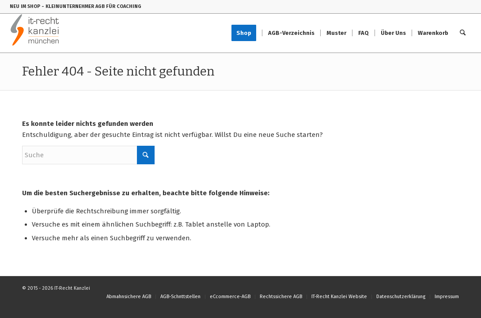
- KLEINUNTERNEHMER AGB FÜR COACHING (91, 6)
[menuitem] (246, 33)
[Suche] (462, 33)
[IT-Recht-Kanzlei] (35, 33)
